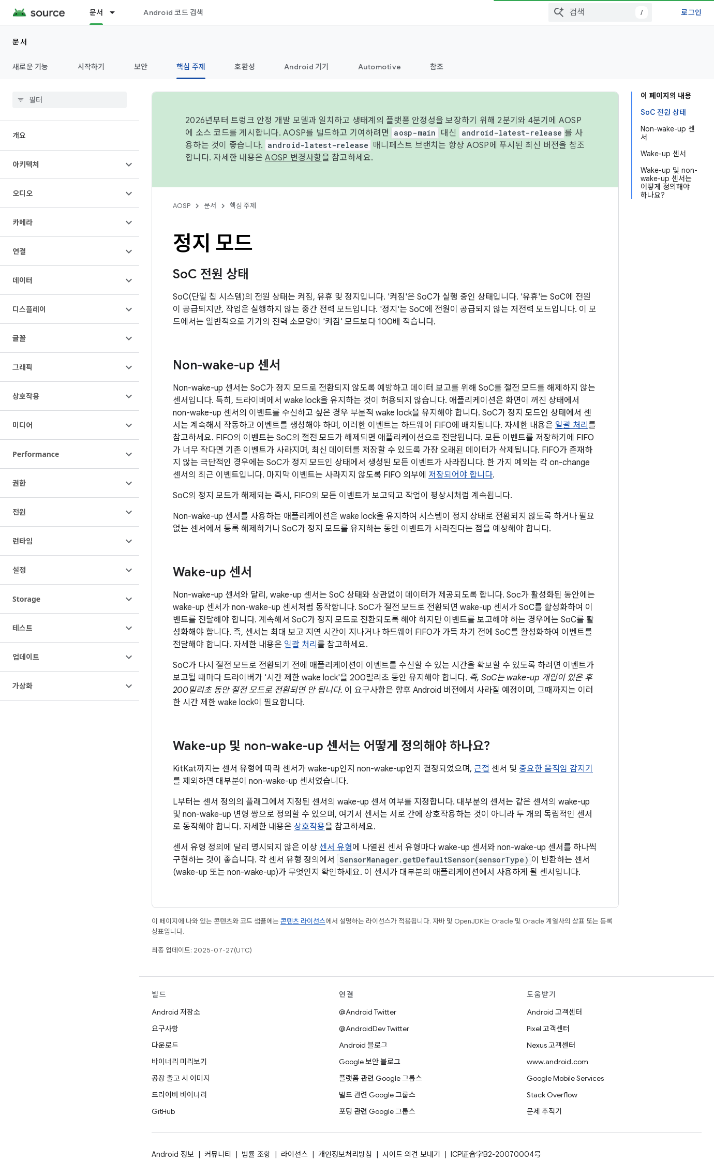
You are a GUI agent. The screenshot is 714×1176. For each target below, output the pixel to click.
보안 (141, 66)
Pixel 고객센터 (548, 1028)
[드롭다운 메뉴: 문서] (117, 12)
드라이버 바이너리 (179, 1094)
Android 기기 (306, 66)
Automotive (379, 66)
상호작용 (309, 827)
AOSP (181, 205)
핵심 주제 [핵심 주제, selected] (190, 66)
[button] (61, 164)
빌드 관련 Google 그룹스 (377, 1094)
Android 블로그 (363, 1045)
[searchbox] (69, 100)
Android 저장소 (176, 1012)
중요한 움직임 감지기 (556, 769)
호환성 (244, 66)
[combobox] (600, 12)
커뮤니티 (217, 1154)
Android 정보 (173, 1154)
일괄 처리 (571, 425)
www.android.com (557, 1061)
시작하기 (91, 66)
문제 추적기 (544, 1111)
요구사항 (165, 1028)
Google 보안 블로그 (369, 1061)
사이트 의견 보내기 (411, 1154)
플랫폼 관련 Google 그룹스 (380, 1078)
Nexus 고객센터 (551, 1045)
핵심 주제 (243, 205)
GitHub (163, 1111)
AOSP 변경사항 (293, 158)
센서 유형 (335, 847)
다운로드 (165, 1045)
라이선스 (294, 1154)
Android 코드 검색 (173, 12)
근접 (481, 769)
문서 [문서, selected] (96, 12)
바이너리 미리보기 (179, 1061)
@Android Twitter (367, 1012)
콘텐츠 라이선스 (302, 921)
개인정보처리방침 (345, 1154)
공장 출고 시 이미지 (181, 1078)
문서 (19, 42)
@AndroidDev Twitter (374, 1028)
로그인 (691, 12)
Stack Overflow (552, 1094)
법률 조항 (256, 1154)
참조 (437, 66)
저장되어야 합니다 (460, 475)
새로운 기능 (30, 66)
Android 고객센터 (554, 1012)
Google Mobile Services (565, 1078)
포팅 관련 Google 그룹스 (377, 1111)
